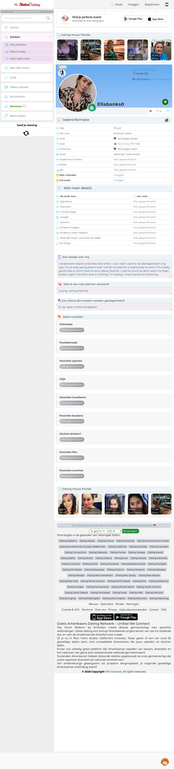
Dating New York (69, 676)
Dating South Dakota (76, 688)
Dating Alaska (87, 636)
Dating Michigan (157, 659)
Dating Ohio (139, 676)
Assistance (165, 761)
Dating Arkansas (125, 636)
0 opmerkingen (161, 79)
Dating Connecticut (75, 647)
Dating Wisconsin (137, 693)
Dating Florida (118, 647)
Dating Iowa (121, 653)
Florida (135, 143)
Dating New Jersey (126, 670)
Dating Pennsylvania (98, 682)
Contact (154, 705)
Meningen (132, 699)
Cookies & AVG (71, 705)
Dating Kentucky (158, 653)
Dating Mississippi (94, 665)
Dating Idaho (68, 653)
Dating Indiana (104, 653)
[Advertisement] (114, 19)
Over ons (100, 705)
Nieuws (93, 699)
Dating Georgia (136, 647)
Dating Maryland (109, 659)
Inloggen (133, 4)
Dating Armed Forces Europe (153, 636)
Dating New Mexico (149, 670)
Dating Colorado (138, 642)
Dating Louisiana (71, 659)
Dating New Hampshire (100, 670)
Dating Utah (136, 688)
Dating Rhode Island (123, 682)
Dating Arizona (106, 636)
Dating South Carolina (149, 682)
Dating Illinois (85, 653)
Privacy (112, 705)
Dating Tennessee (100, 688)
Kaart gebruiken (17, 58)
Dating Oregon (75, 682)
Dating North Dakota (118, 676)
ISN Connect (113, 767)
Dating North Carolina (93, 676)
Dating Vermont (154, 688)
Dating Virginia (68, 693)
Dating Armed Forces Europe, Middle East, (82, 642)
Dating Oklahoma (158, 676)
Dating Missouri (115, 665)
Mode (117, 4)
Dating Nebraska (156, 665)
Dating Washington (89, 693)
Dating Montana (136, 665)
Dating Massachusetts (133, 659)
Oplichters (106, 699)
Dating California (117, 642)
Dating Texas (120, 688)
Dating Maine (90, 659)
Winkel (119, 699)
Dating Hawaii (155, 647)
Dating (27, 4)
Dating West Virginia (114, 693)
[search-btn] (48, 18)
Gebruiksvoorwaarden (133, 705)
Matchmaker (15, 52)
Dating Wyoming (159, 693)
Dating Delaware (98, 647)
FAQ (163, 705)
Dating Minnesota (72, 665)
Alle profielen (15, 45)
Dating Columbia (159, 642)
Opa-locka (123, 143)
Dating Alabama (68, 636)
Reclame (87, 705)
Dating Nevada (76, 670)
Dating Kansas (138, 653)
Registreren (152, 4)
